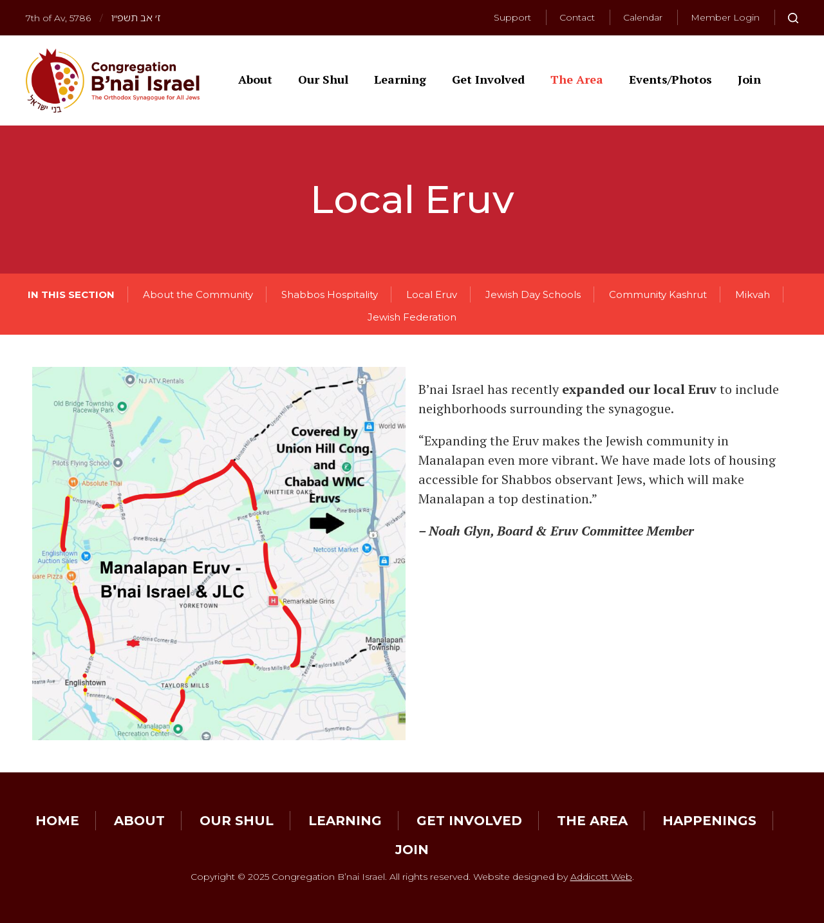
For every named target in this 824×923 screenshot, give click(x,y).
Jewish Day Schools (533, 294)
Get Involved (488, 79)
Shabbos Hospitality (329, 294)
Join (749, 79)
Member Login (725, 17)
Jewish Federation (412, 317)
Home (57, 820)
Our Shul (323, 79)
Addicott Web (601, 876)
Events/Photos (670, 79)
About (255, 79)
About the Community (198, 294)
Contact (577, 17)
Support (512, 17)
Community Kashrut (658, 294)
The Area (576, 79)
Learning (400, 79)
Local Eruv (431, 294)
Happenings (709, 820)
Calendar (642, 17)
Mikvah (752, 294)
